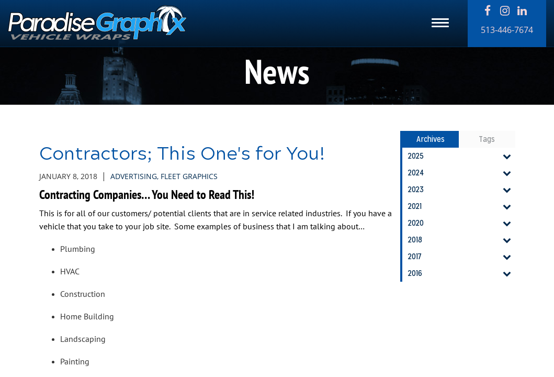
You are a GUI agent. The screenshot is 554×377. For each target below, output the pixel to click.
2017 (461, 256)
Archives (430, 139)
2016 (461, 273)
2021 (461, 206)
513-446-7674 (507, 30)
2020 (461, 223)
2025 (461, 156)
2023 (461, 189)
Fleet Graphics (189, 176)
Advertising (133, 176)
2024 (461, 172)
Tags (487, 139)
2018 (461, 239)
